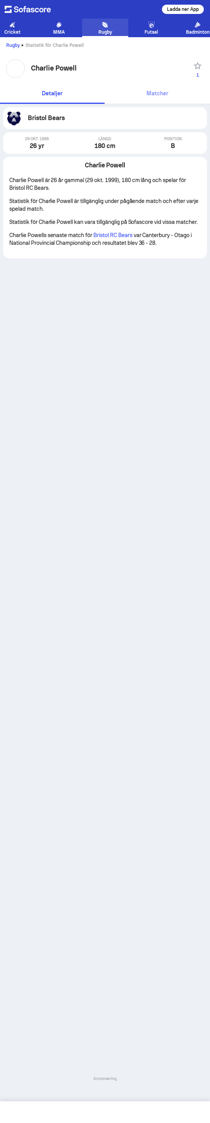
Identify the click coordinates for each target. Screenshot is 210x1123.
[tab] (52, 94)
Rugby (13, 45)
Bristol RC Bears (113, 235)
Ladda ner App (183, 9)
